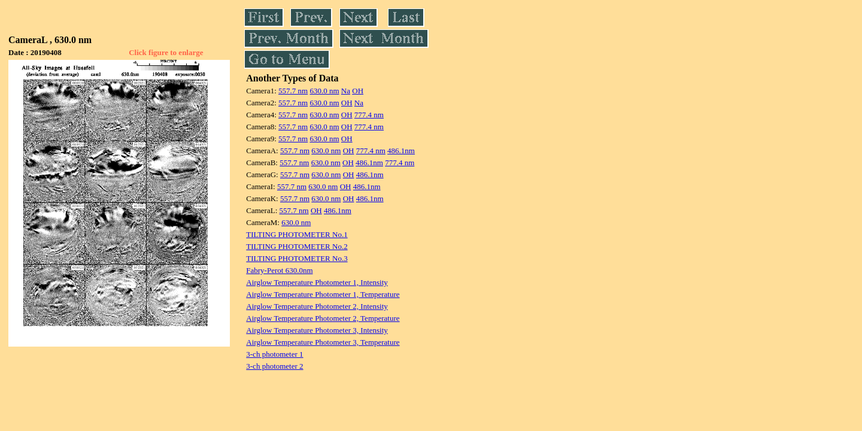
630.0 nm (324, 90)
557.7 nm (293, 90)
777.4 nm (369, 114)
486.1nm (401, 150)
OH (357, 90)
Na (345, 90)
